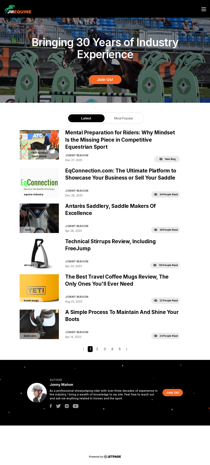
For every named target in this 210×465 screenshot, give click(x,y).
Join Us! (105, 79)
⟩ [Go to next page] (126, 349)
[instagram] (67, 405)
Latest (86, 118)
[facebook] (51, 405)
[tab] (86, 118)
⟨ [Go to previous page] (83, 349)
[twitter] (58, 405)
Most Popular (123, 118)
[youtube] (76, 405)
